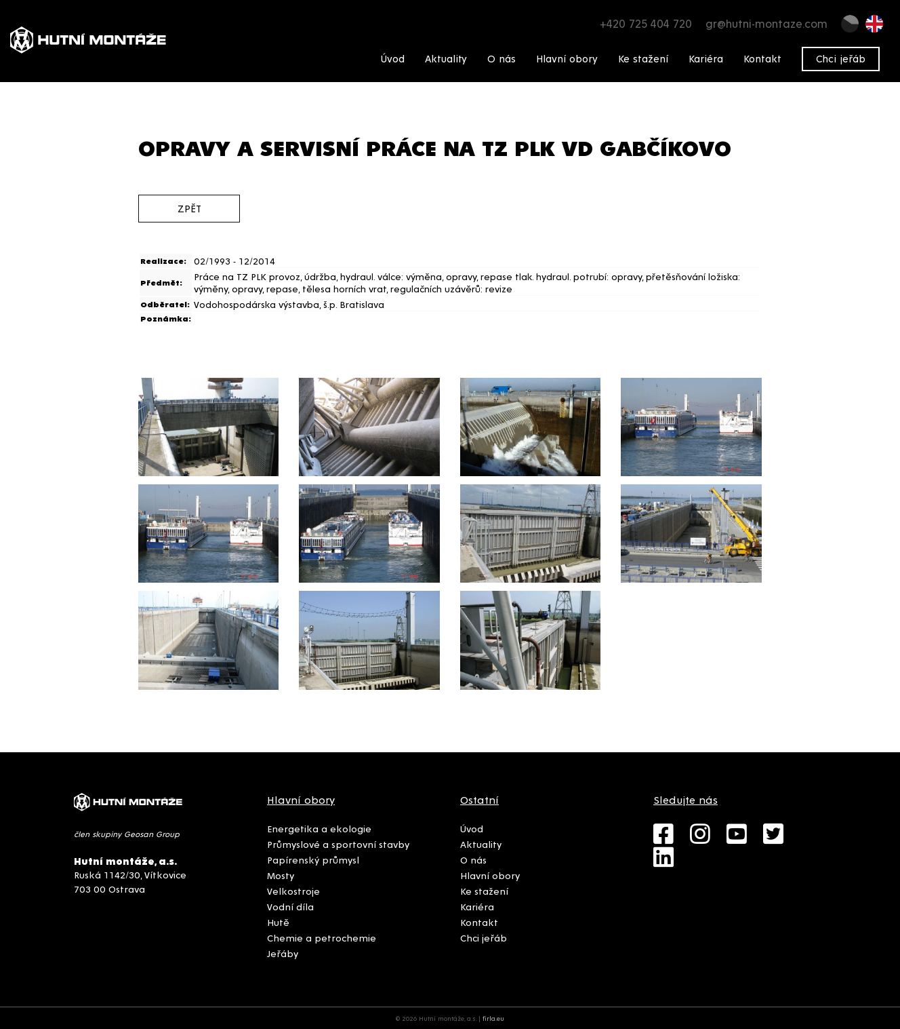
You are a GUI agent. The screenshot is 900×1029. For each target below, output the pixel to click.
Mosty (280, 875)
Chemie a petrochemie (321, 937)
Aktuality (446, 58)
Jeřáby (282, 953)
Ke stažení (643, 58)
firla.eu (493, 1018)
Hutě (278, 922)
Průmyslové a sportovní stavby (338, 844)
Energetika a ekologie (319, 828)
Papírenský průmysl (313, 859)
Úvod (393, 58)
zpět (189, 207)
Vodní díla (290, 906)
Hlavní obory (567, 58)
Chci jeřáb (840, 58)
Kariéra (706, 58)
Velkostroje (293, 891)
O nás (501, 58)
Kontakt (762, 58)
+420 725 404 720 (646, 23)
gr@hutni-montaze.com (766, 23)
